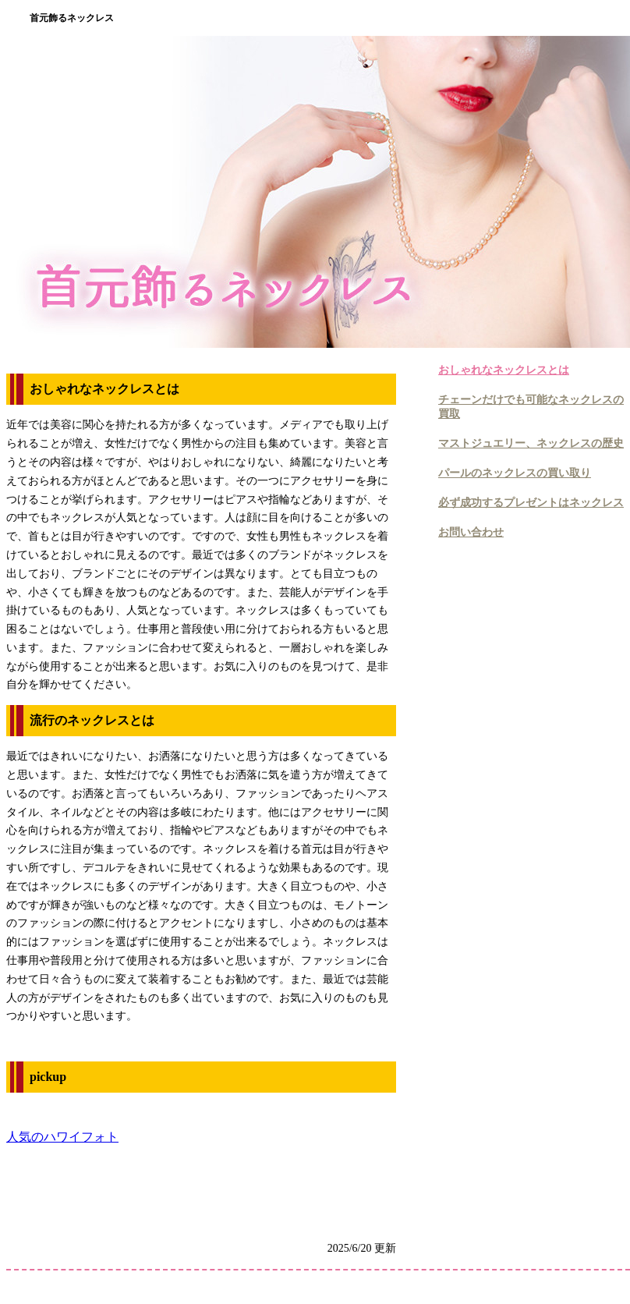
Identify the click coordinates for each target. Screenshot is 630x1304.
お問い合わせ (471, 532)
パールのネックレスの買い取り (514, 473)
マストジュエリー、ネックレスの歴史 (531, 443)
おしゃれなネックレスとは (503, 370)
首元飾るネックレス (72, 17)
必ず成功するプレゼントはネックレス (531, 502)
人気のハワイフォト (62, 1136)
